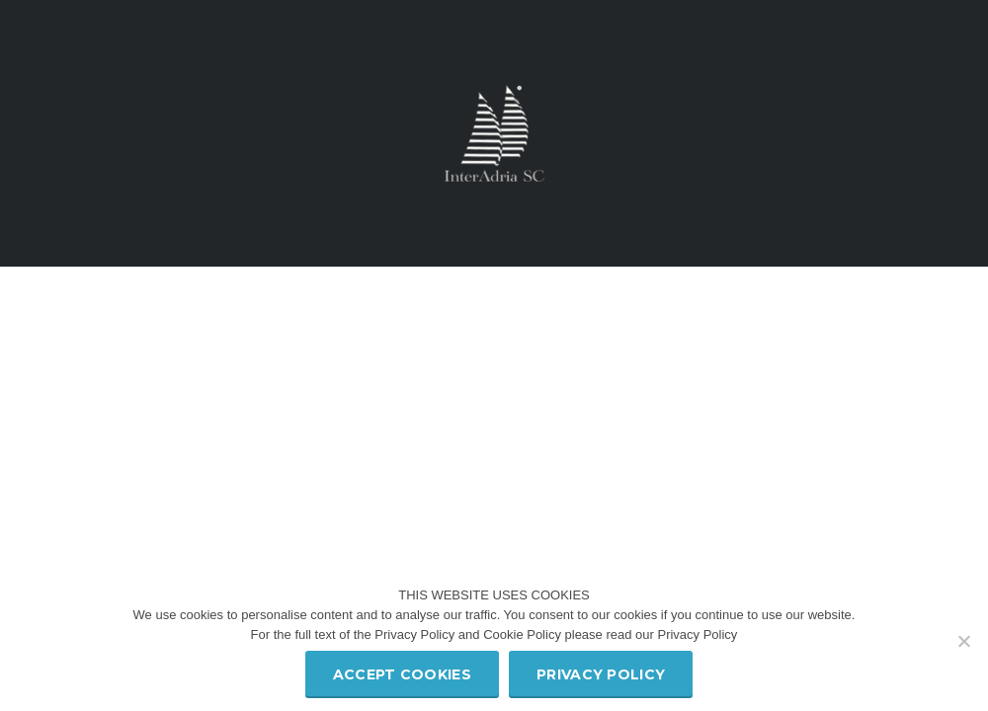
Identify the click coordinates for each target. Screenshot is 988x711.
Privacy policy (600, 674)
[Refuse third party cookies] (963, 641)
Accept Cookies (402, 674)
